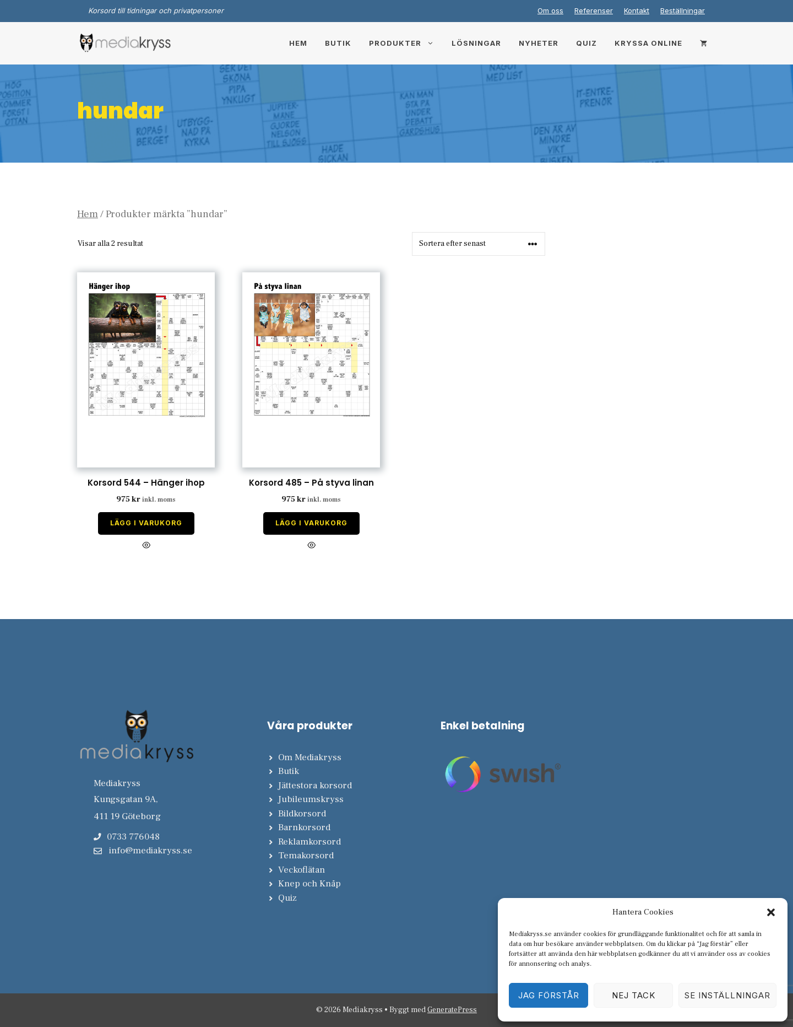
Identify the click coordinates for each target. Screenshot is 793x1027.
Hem (298, 43)
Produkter (406, 43)
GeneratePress (452, 1010)
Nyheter (538, 43)
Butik (338, 43)
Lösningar (476, 43)
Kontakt (636, 10)
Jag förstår (548, 995)
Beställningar (682, 10)
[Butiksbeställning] (478, 244)
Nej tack (633, 995)
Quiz (586, 43)
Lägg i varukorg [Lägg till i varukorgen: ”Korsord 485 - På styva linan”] (311, 523)
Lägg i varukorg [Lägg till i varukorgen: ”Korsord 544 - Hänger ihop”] (146, 523)
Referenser (593, 10)
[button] (770, 912)
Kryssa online (648, 43)
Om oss (550, 10)
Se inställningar (727, 995)
